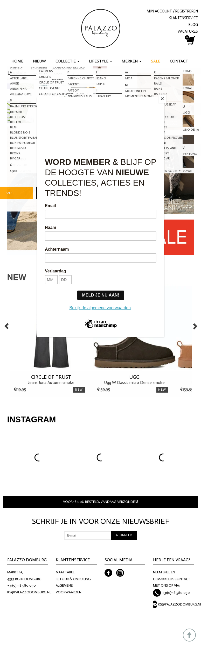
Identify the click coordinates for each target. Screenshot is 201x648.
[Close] (163, 98)
